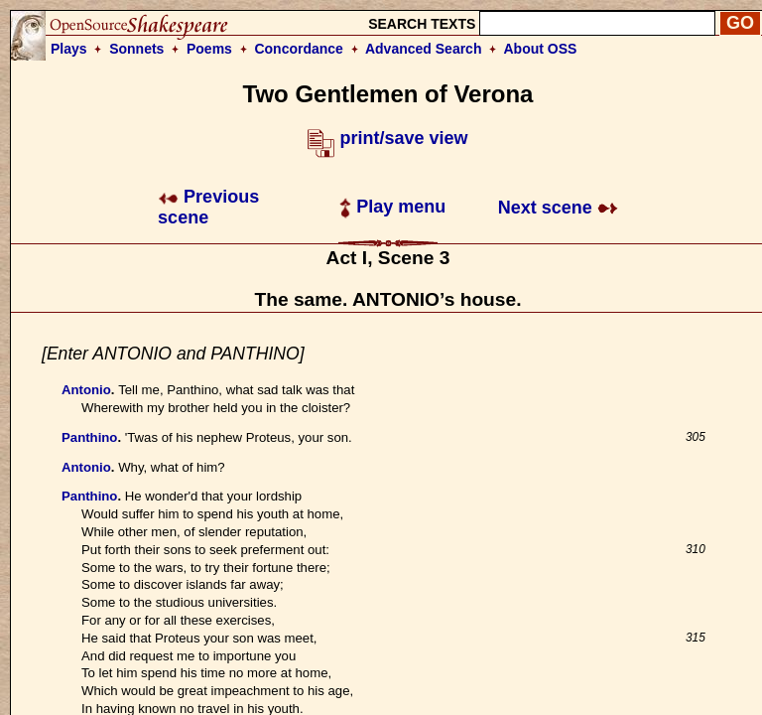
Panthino (89, 437)
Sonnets (136, 49)
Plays (69, 49)
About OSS (540, 49)
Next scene (558, 207)
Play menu (392, 206)
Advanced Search (423, 49)
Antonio (86, 389)
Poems (209, 49)
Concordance (298, 49)
